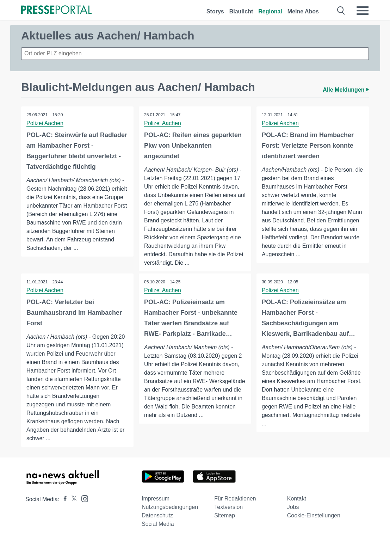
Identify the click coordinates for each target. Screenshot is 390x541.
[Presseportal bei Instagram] (82, 498)
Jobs (293, 507)
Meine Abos (303, 11)
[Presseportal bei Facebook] (63, 499)
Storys (215, 11)
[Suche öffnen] (341, 11)
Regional (270, 11)
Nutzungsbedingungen (170, 507)
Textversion (228, 507)
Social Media (158, 524)
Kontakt (296, 499)
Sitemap (224, 515)
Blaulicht (241, 11)
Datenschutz (157, 515)
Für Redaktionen (235, 499)
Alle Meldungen (346, 90)
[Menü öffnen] (362, 11)
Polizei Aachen (44, 123)
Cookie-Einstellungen (313, 515)
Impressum (155, 499)
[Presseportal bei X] (72, 499)
